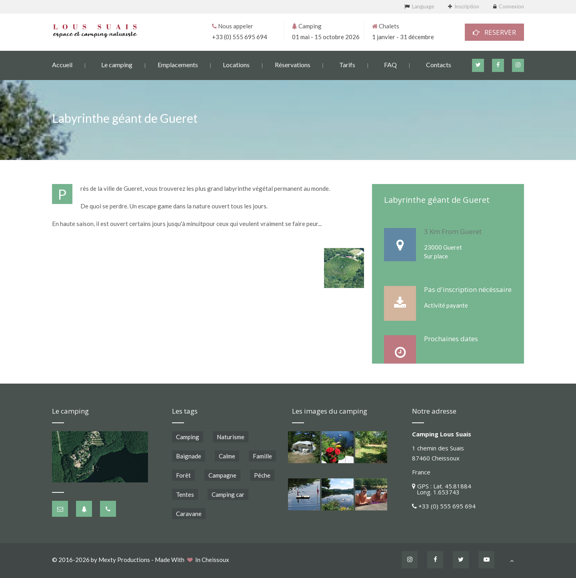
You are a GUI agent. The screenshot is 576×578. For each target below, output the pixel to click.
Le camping (116, 64)
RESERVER (494, 31)
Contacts (438, 64)
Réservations (292, 64)
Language (423, 6)
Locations (236, 64)
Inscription (466, 6)
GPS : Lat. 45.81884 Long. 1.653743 (441, 489)
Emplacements (178, 64)
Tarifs (347, 64)
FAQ (390, 64)
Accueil (62, 64)
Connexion (511, 6)
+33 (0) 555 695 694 (239, 36)
